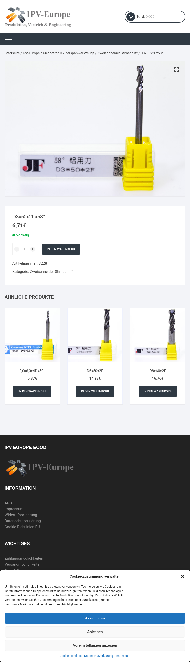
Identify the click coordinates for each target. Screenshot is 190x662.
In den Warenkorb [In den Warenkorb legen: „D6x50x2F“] (95, 391)
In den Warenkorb (61, 249)
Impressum (123, 656)
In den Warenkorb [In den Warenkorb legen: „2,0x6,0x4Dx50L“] (32, 391)
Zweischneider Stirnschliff (117, 53)
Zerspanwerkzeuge (80, 53)
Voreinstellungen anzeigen (95, 645)
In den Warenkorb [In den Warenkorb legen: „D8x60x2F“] (158, 391)
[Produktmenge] (24, 249)
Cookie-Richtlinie (71, 656)
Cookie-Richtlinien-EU (22, 527)
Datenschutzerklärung (98, 656)
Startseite (12, 53)
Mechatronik (52, 53)
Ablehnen (95, 632)
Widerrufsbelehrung (21, 515)
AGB (8, 503)
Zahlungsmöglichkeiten (24, 558)
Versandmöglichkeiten (23, 564)
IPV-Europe (31, 53)
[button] (182, 576)
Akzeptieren (95, 618)
